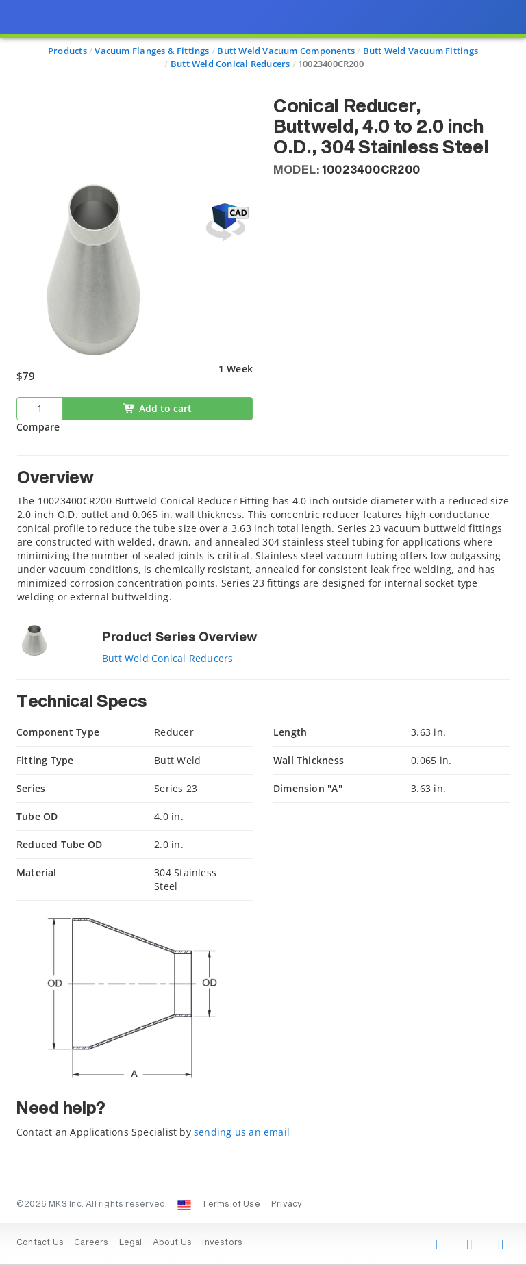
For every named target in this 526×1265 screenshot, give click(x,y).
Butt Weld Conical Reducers (167, 658)
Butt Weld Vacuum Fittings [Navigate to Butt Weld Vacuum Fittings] (420, 50)
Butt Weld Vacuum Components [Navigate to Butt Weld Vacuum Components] (286, 50)
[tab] (263, 529)
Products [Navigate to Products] (67, 50)
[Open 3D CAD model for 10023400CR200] (225, 222)
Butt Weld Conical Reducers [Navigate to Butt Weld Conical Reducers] (230, 64)
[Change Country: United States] (184, 1205)
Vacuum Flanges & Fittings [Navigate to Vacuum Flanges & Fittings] (152, 50)
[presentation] (263, 632)
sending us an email (242, 1131)
